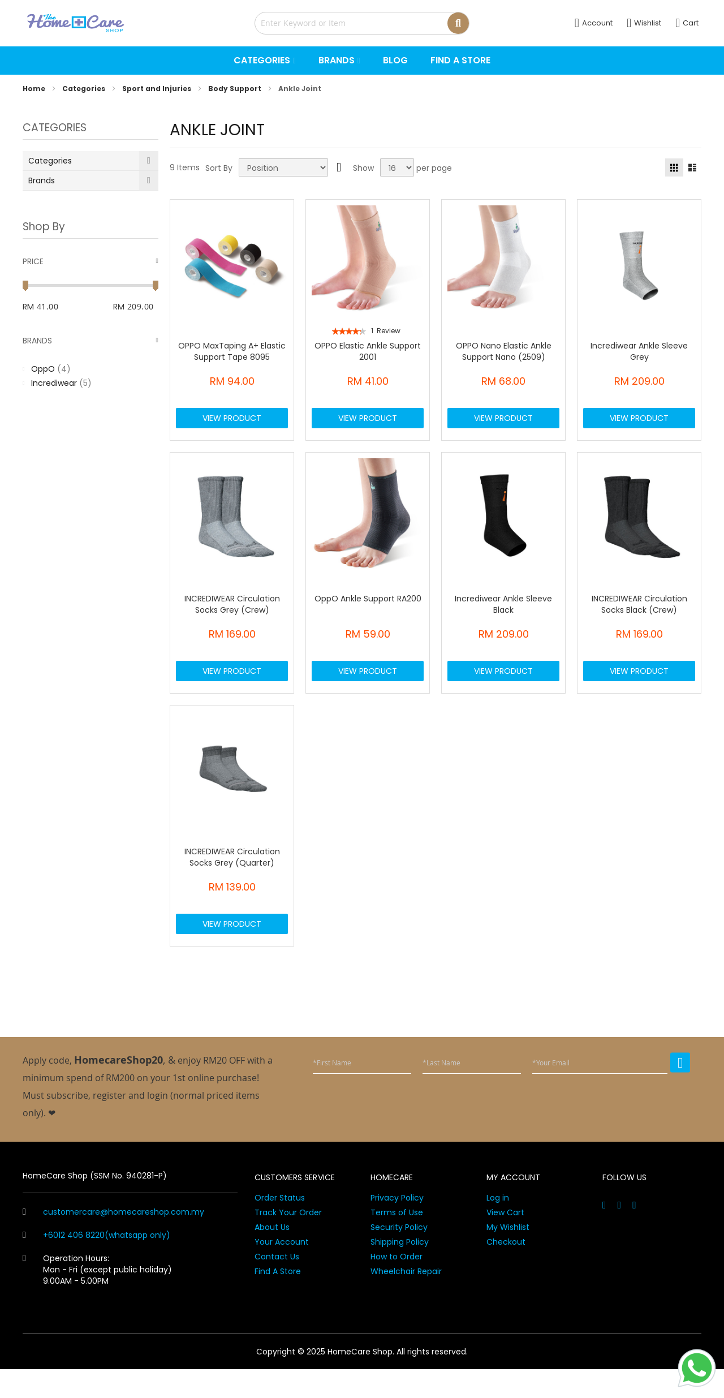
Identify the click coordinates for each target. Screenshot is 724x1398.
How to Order (396, 1285)
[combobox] (362, 23)
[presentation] (604, 1131)
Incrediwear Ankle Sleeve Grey (639, 351)
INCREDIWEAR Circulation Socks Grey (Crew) (232, 614)
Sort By (218, 168)
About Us (272, 1256)
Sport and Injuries (157, 88)
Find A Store (278, 1300)
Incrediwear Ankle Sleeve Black (503, 614)
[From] (63, 306)
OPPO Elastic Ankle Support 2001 (367, 351)
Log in (497, 1226)
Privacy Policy (397, 1226)
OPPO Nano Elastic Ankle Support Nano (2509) (503, 351)
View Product (231, 422)
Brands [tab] (37, 340)
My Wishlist (507, 1256)
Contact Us (277, 1285)
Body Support (235, 88)
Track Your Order (288, 1241)
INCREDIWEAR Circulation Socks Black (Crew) (639, 614)
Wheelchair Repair (406, 1300)
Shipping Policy (399, 1270)
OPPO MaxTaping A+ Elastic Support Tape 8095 (232, 351)
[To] (142, 306)
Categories (84, 88)
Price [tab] (33, 261)
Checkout (505, 1270)
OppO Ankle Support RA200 (367, 608)
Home (35, 88)
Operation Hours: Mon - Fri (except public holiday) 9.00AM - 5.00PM (97, 1298)
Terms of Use (396, 1241)
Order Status (280, 1226)
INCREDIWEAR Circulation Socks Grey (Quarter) (232, 876)
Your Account (282, 1270)
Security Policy (399, 1256)
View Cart (505, 1241)
